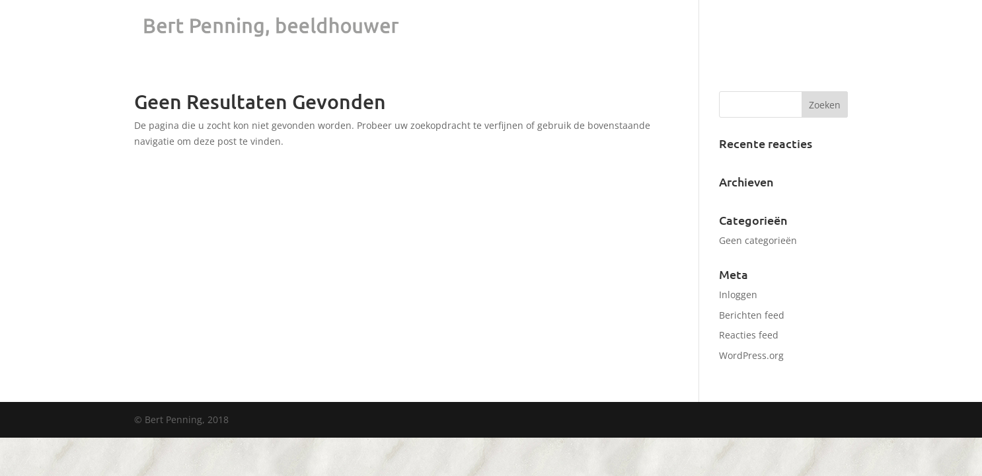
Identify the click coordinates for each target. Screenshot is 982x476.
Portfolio (739, 27)
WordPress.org (751, 355)
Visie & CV (798, 27)
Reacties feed (748, 335)
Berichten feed (751, 315)
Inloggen (738, 294)
